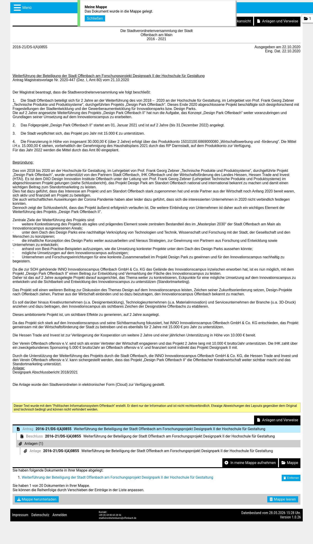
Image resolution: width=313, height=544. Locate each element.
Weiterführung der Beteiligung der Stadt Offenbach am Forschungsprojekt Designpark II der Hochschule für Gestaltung (117, 477)
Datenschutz (40, 515)
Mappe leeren (283, 499)
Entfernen (291, 478)
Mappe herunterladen (36, 499)
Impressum (20, 515)
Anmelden (60, 515)
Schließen (95, 18)
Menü (27, 7)
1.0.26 (296, 517)
